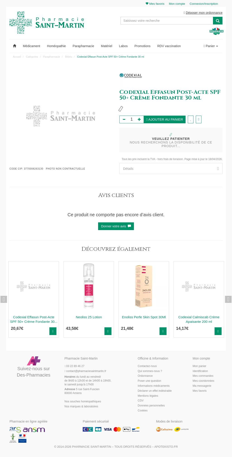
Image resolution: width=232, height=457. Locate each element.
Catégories (32, 57)
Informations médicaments (154, 386)
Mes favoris (199, 391)
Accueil (17, 57)
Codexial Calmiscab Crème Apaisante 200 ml (199, 320)
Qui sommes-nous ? (150, 371)
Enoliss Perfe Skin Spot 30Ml (144, 317)
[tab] (171, 169)
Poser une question (149, 381)
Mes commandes (203, 376)
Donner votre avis (116, 226)
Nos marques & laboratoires (81, 406)
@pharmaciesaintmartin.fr (85, 371)
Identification (200, 371)
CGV (141, 401)
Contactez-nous (147, 366)
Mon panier (199, 366)
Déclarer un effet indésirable (155, 391)
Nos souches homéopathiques (83, 401)
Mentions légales (148, 396)
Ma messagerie (202, 386)
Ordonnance (145, 376)
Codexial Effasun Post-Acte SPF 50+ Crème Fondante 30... (34, 320)
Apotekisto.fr (166, 447)
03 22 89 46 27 (75, 366)
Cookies (142, 410)
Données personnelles (151, 405)
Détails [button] (171, 169)
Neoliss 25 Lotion (89, 317)
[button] (14, 46)
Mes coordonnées (203, 381)
